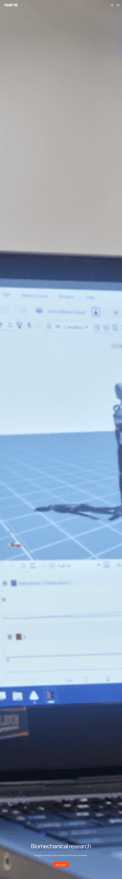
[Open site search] (112, 5)
